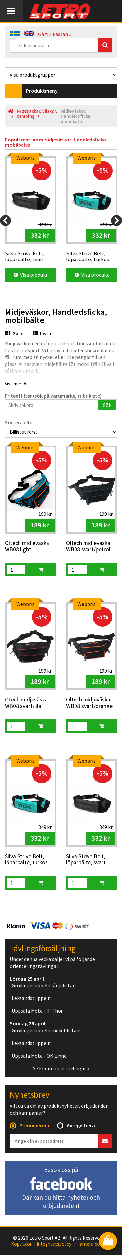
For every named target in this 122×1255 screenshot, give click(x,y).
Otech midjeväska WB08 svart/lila (26, 703)
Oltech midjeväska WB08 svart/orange (89, 703)
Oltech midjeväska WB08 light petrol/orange (27, 546)
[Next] (116, 220)
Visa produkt (31, 275)
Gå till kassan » (54, 34)
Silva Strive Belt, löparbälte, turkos (26, 859)
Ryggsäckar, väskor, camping (37, 113)
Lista (42, 333)
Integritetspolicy (54, 1244)
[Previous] (5, 220)
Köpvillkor (21, 1244)
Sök (107, 405)
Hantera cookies (93, 1244)
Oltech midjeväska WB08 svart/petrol (88, 546)
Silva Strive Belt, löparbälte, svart (86, 859)
